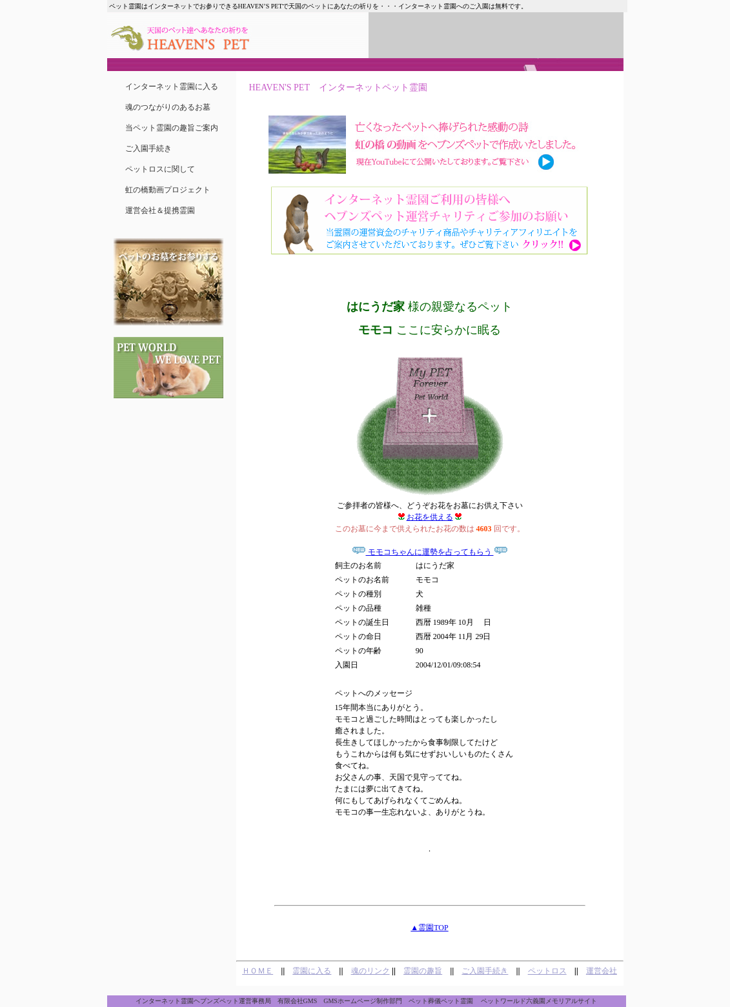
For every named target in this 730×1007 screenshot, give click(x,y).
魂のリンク (370, 970)
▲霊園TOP (429, 927)
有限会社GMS (298, 1000)
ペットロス (547, 970)
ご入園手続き (148, 148)
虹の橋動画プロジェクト (167, 189)
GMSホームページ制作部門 (362, 1000)
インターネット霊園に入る (171, 86)
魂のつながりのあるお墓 (167, 107)
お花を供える (430, 517)
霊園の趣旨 (422, 970)
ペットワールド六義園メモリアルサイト (539, 1000)
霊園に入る (311, 970)
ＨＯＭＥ (257, 970)
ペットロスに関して (160, 169)
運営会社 (601, 970)
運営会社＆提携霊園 (160, 210)
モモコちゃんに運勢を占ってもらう (430, 551)
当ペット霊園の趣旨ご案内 (171, 127)
